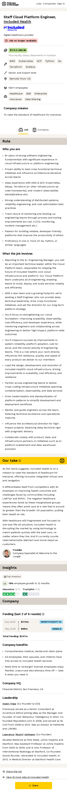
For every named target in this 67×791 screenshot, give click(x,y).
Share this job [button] (12, 771)
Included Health (17, 22)
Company (40, 129)
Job (23, 129)
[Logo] (10, 4)
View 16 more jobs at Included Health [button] (25, 777)
